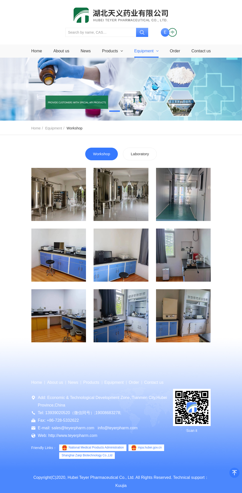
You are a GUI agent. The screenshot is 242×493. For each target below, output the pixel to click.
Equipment (146, 51)
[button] (114, 111)
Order (175, 51)
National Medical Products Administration (93, 448)
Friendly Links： (44, 448)
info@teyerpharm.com (118, 428)
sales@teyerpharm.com (73, 428)
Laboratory (140, 154)
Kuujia (120, 485)
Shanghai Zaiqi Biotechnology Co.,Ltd (87, 455)
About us (61, 51)
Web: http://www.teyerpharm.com (67, 435)
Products (112, 51)
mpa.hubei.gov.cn (146, 448)
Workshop (101, 154)
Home (36, 51)
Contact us (201, 51)
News (86, 51)
